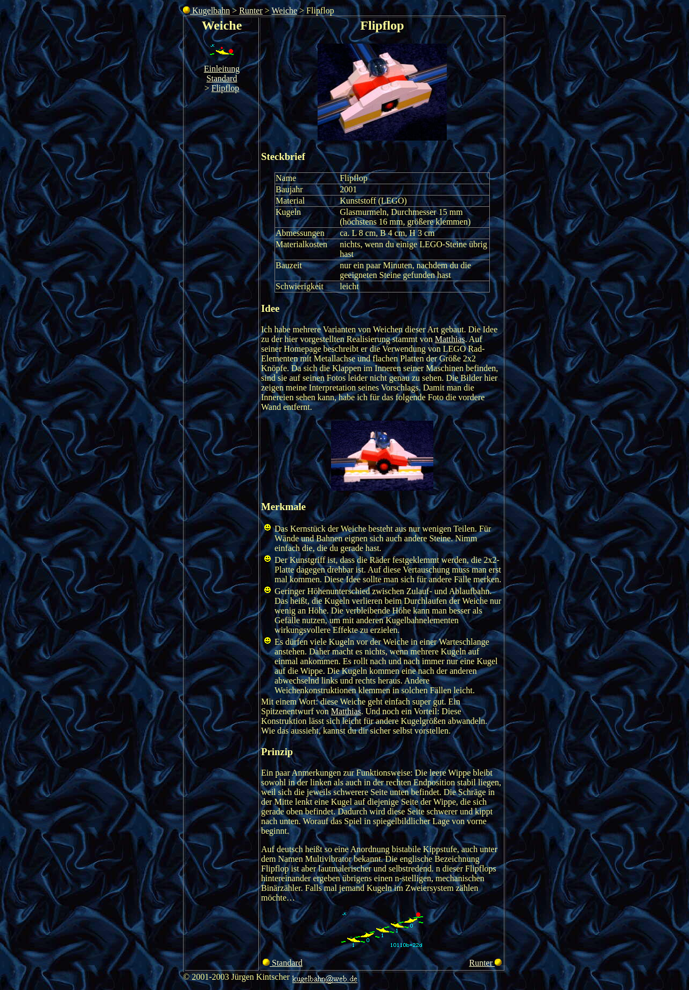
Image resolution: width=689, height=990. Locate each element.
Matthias (450, 339)
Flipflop (226, 88)
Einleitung (222, 68)
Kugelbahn (206, 10)
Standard (222, 78)
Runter (251, 10)
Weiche (285, 10)
